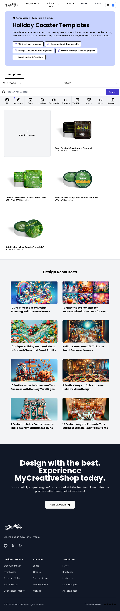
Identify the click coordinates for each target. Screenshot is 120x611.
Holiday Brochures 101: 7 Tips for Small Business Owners (83, 348)
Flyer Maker (10, 572)
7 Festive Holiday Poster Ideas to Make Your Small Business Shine (32, 426)
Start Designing (60, 504)
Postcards (67, 578)
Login (36, 565)
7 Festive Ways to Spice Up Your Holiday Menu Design (83, 387)
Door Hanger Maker (14, 590)
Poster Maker (11, 584)
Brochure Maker (12, 565)
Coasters (37, 18)
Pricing (84, 3)
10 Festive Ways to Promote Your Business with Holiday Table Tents (85, 426)
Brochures (67, 572)
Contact (37, 590)
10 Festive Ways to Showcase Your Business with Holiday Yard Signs (33, 387)
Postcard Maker (12, 578)
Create (37, 572)
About (97, 3)
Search (112, 92)
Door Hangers (69, 584)
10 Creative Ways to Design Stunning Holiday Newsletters (30, 309)
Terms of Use (40, 578)
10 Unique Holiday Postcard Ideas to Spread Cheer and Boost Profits (33, 348)
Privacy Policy (40, 584)
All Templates (21, 18)
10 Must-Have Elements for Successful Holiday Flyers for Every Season (85, 311)
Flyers (65, 565)
